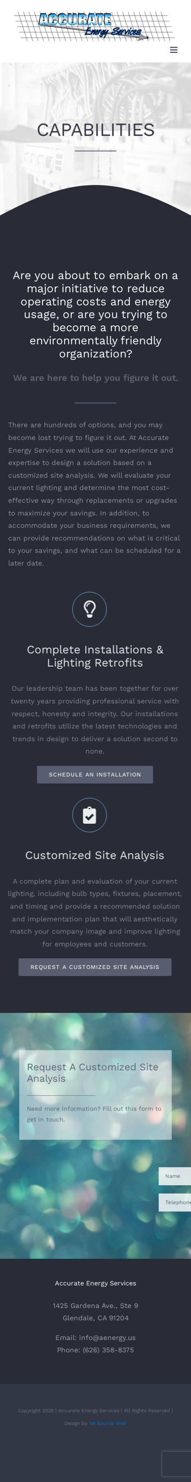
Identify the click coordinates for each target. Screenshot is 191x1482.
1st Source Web (108, 1423)
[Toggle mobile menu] (174, 50)
